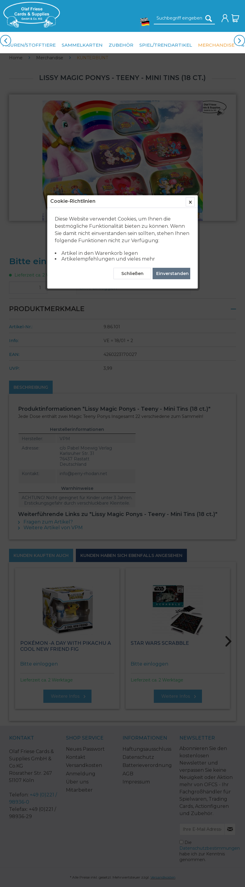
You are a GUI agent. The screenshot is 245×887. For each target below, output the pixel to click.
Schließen (132, 140)
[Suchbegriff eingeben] (184, 18)
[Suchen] (208, 18)
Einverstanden (172, 140)
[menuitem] (30, 15)
